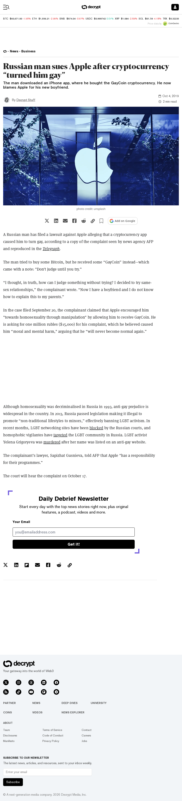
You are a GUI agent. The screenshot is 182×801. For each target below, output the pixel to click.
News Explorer (73, 712)
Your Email (21, 522)
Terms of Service (52, 729)
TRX (165, 18)
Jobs (84, 741)
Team (6, 729)
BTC (5, 18)
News (36, 703)
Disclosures (10, 735)
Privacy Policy (50, 741)
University (98, 703)
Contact (86, 729)
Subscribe (13, 782)
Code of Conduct (52, 735)
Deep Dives (69, 703)
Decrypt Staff (25, 100)
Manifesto (9, 741)
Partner (9, 703)
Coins (7, 712)
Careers (86, 735)
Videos (37, 712)
